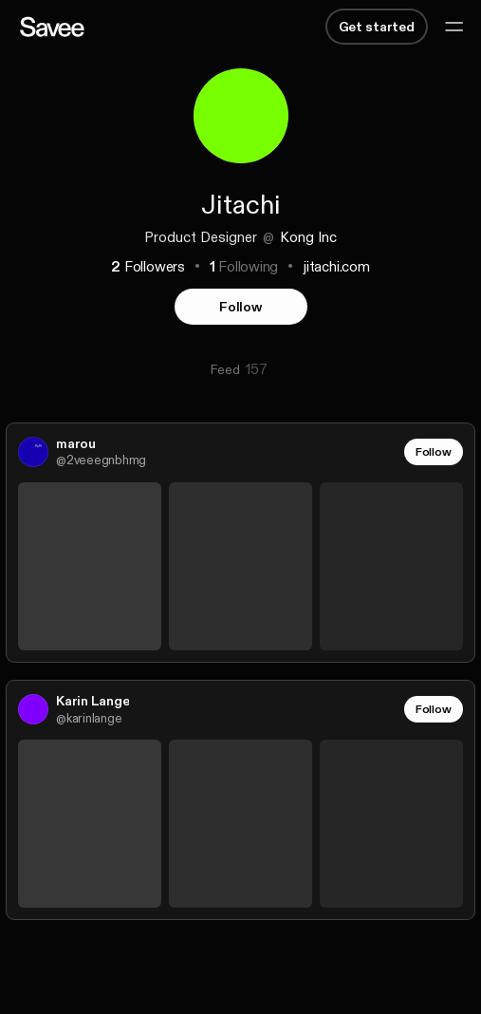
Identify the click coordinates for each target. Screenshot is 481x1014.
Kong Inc (308, 237)
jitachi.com (336, 266)
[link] (240, 542)
